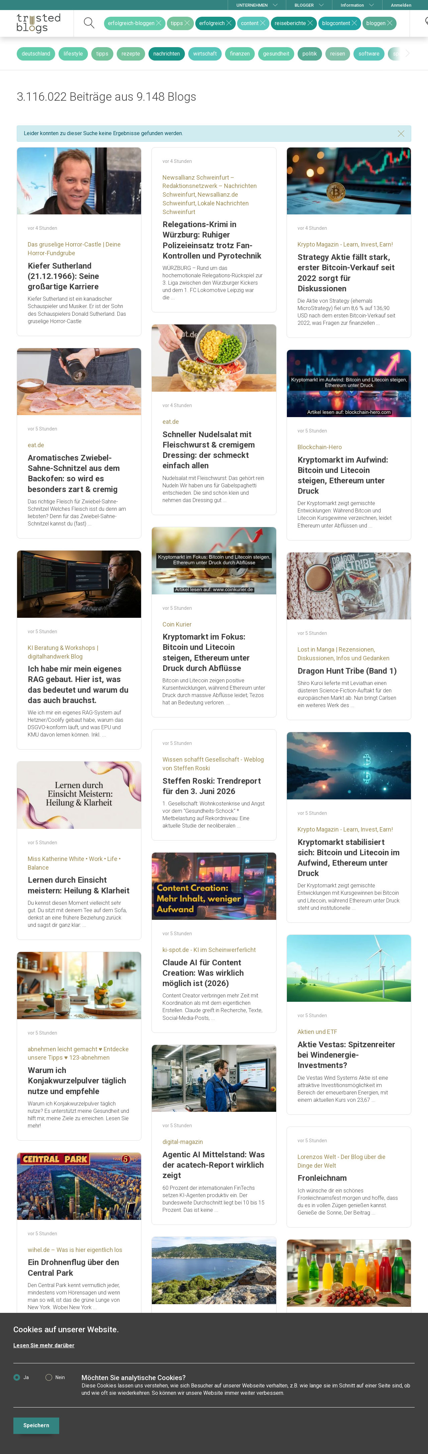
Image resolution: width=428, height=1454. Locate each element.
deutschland (36, 54)
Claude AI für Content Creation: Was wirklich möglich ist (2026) (203, 973)
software (369, 54)
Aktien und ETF (317, 1031)
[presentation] (407, 53)
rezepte (131, 54)
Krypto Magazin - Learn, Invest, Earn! (345, 244)
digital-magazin (183, 1141)
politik (310, 54)
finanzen (240, 54)
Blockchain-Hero (320, 447)
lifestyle (73, 54)
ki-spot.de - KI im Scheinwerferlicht (209, 949)
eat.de (171, 421)
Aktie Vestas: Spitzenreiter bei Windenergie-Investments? (346, 1055)
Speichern (36, 1425)
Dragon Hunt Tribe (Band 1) (347, 671)
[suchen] (89, 23)
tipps (102, 54)
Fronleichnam (322, 1178)
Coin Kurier (177, 624)
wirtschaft (205, 54)
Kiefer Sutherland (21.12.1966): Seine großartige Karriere (63, 276)
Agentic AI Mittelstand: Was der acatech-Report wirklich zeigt (214, 1165)
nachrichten (166, 54)
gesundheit (276, 54)
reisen (337, 54)
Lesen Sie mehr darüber (44, 1345)
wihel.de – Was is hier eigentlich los (75, 1249)
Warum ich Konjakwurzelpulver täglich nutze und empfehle (77, 1081)
